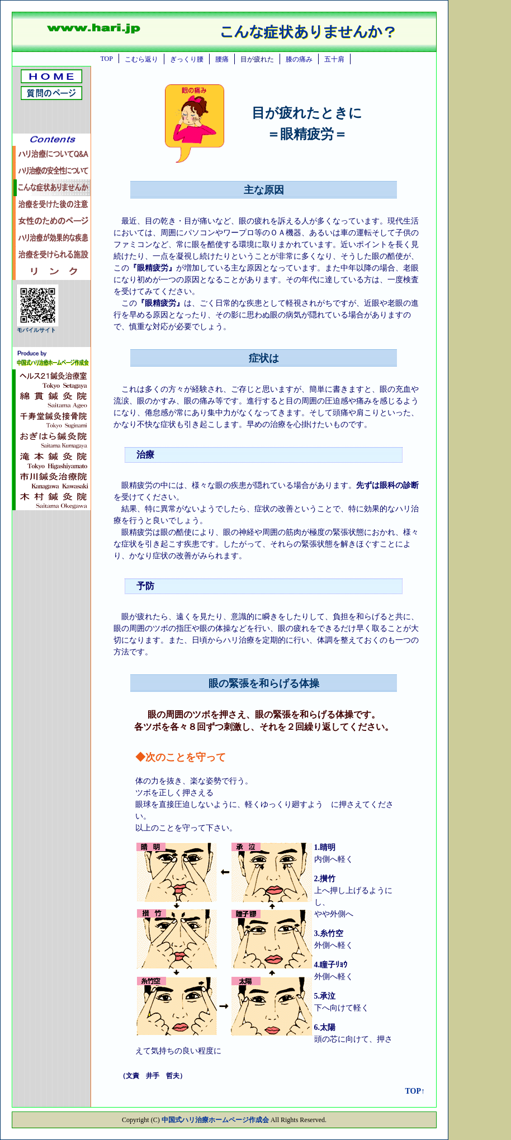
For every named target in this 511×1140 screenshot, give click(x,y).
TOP (106, 59)
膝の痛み (299, 59)
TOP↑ (415, 1091)
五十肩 (334, 59)
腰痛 (222, 59)
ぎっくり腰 (187, 59)
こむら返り (141, 59)
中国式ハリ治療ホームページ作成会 (216, 1120)
